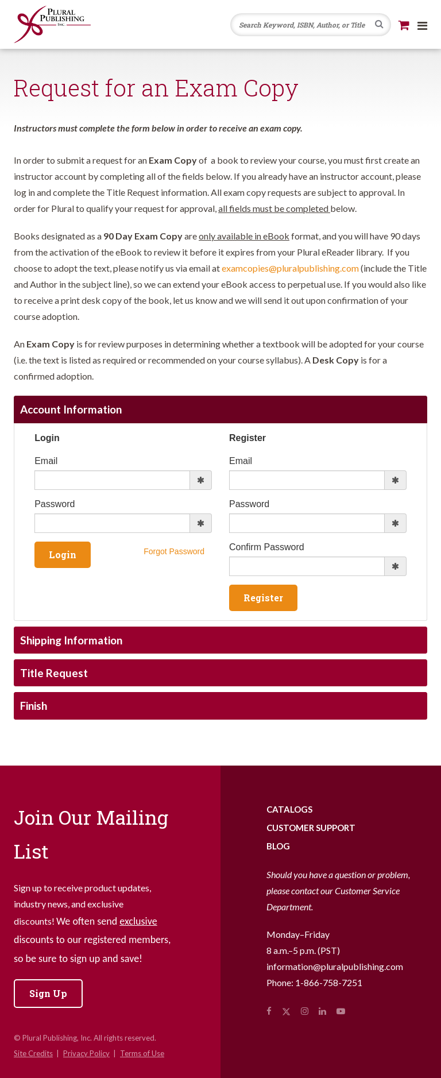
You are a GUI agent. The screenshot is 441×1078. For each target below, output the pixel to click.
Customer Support (310, 827)
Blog (278, 846)
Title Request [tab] (54, 672)
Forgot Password (174, 551)
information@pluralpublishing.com (334, 966)
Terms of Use (142, 1053)
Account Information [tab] (71, 409)
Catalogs (289, 809)
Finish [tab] (33, 705)
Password (54, 504)
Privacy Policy (86, 1053)
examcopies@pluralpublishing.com (290, 267)
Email (45, 461)
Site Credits (33, 1053)
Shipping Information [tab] (71, 640)
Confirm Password (266, 547)
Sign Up (48, 993)
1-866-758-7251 (328, 982)
